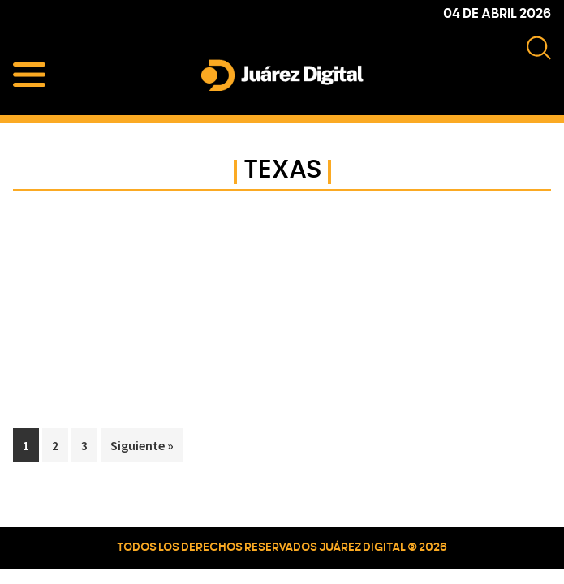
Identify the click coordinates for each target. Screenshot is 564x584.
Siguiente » (142, 445)
